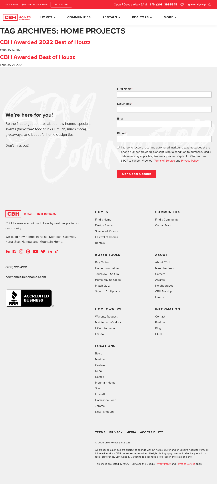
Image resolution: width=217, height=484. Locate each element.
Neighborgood (164, 285)
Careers (160, 274)
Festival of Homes (106, 237)
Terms (100, 433)
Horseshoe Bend (105, 400)
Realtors (140, 17)
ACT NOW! (61, 4)
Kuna (98, 371)
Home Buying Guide (108, 280)
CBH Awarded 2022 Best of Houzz (45, 42)
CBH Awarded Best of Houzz (37, 57)
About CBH (162, 262)
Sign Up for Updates (108, 291)
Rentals (109, 17)
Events (159, 297)
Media (131, 433)
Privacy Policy (189, 160)
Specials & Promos (106, 231)
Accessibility (151, 433)
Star (97, 388)
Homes (46, 17)
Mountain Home (105, 383)
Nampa (99, 377)
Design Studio (104, 225)
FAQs (158, 334)
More (169, 17)
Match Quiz (102, 285)
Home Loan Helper (107, 268)
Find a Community (166, 219)
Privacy (116, 433)
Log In (193, 5)
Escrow (99, 334)
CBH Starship (163, 291)
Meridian (100, 359)
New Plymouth (104, 412)
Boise (98, 354)
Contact (160, 317)
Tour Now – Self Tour (108, 274)
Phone (122, 133)
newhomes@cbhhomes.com (25, 277)
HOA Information (105, 328)
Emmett (100, 394)
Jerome (100, 406)
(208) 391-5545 (166, 5)
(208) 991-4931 (16, 267)
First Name (125, 89)
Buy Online (102, 262)
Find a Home (103, 219)
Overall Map (162, 225)
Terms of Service (164, 160)
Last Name (124, 104)
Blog (158, 328)
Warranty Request (106, 317)
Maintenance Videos (108, 322)
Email (121, 118)
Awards (160, 280)
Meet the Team (164, 268)
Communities (79, 17)
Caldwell (100, 365)
